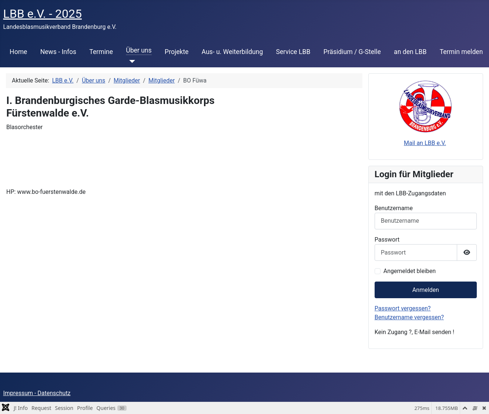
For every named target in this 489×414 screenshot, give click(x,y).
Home (18, 51)
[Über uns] (130, 61)
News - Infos (58, 51)
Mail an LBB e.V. (425, 143)
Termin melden (461, 51)
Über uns (138, 50)
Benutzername (394, 208)
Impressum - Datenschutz (37, 393)
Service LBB (293, 51)
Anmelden (425, 289)
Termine (101, 51)
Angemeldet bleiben (410, 271)
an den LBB (410, 51)
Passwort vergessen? (403, 308)
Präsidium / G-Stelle (352, 51)
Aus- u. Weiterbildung (232, 51)
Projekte (176, 51)
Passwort (387, 239)
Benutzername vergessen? (409, 317)
